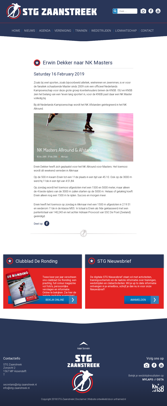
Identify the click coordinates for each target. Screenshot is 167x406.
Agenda (44, 30)
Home (16, 30)
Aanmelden (138, 299)
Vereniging (62, 30)
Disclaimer (81, 399)
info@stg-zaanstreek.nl (16, 388)
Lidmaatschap (126, 30)
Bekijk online (55, 299)
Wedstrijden (101, 30)
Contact (147, 30)
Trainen (81, 30)
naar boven (83, 348)
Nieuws (29, 30)
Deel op (41, 223)
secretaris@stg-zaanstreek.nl (20, 384)
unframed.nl (120, 399)
